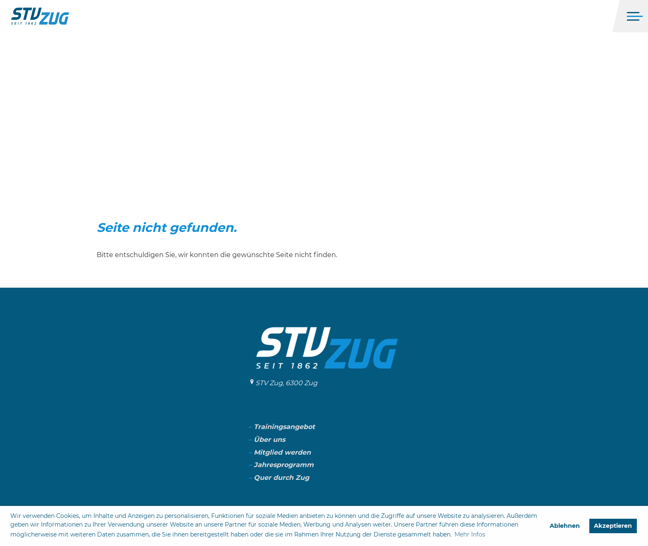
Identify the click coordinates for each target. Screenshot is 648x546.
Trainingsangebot (284, 427)
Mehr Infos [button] (470, 534)
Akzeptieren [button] (613, 525)
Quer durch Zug (281, 478)
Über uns (269, 439)
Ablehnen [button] (565, 525)
